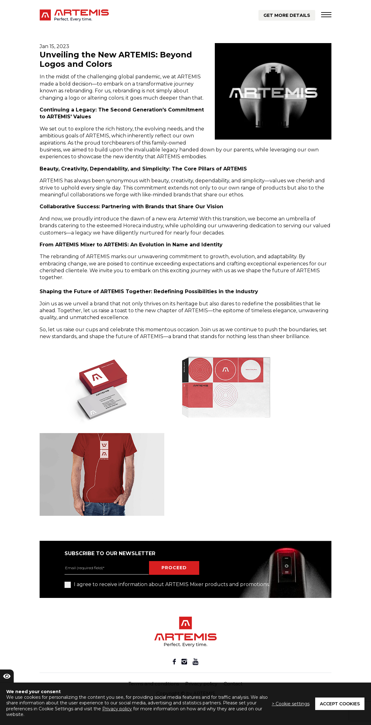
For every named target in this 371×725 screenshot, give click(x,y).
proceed (174, 567)
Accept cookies (340, 704)
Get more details (286, 15)
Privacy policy (117, 709)
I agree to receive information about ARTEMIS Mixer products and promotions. (167, 584)
